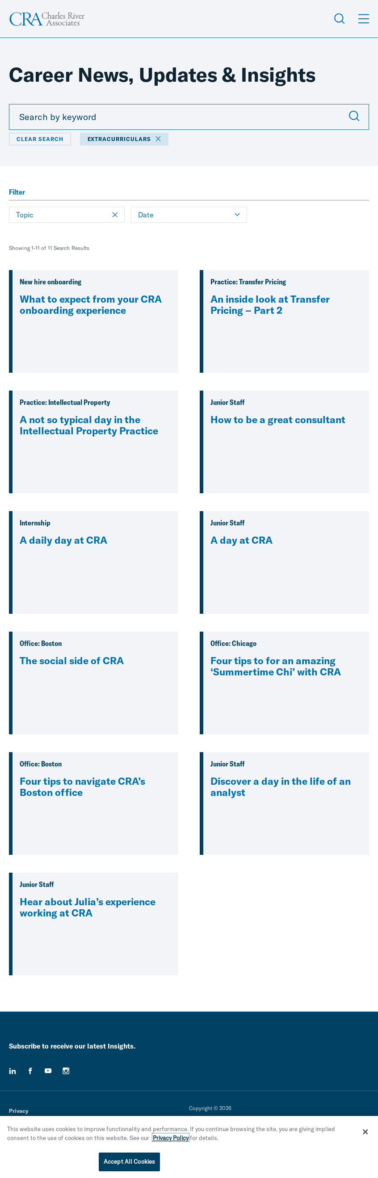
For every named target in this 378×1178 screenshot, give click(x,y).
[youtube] (48, 1070)
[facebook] (30, 1070)
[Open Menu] (363, 18)
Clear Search (40, 139)
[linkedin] (12, 1070)
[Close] (365, 1134)
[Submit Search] (354, 117)
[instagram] (66, 1070)
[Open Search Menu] (339, 18)
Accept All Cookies (129, 1164)
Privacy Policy (171, 1140)
